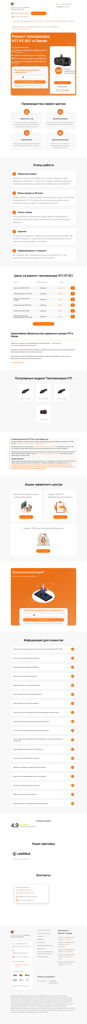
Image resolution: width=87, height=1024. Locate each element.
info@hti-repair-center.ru (20, 951)
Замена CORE (59, 466)
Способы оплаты (42, 957)
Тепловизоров (42, 981)
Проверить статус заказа (20, 13)
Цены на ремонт (62, 82)
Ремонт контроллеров (48, 466)
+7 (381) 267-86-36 (65, 4)
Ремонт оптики (21, 468)
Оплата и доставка (49, 21)
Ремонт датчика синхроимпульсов (35, 468)
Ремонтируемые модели (45, 945)
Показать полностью (18, 362)
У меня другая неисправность (43, 324)
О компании (16, 21)
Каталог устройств (28, 21)
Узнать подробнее (26, 517)
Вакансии (58, 21)
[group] (21, 855)
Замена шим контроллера (43, 464)
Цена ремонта (39, 21)
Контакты (65, 21)
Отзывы (72, 21)
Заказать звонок (38, 13)
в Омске (27, 7)
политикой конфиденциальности (56, 623)
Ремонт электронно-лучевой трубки (31, 466)
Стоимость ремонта (43, 930)
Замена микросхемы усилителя (26, 464)
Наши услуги (41, 948)
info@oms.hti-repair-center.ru (27, 897)
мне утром (62, 7)
